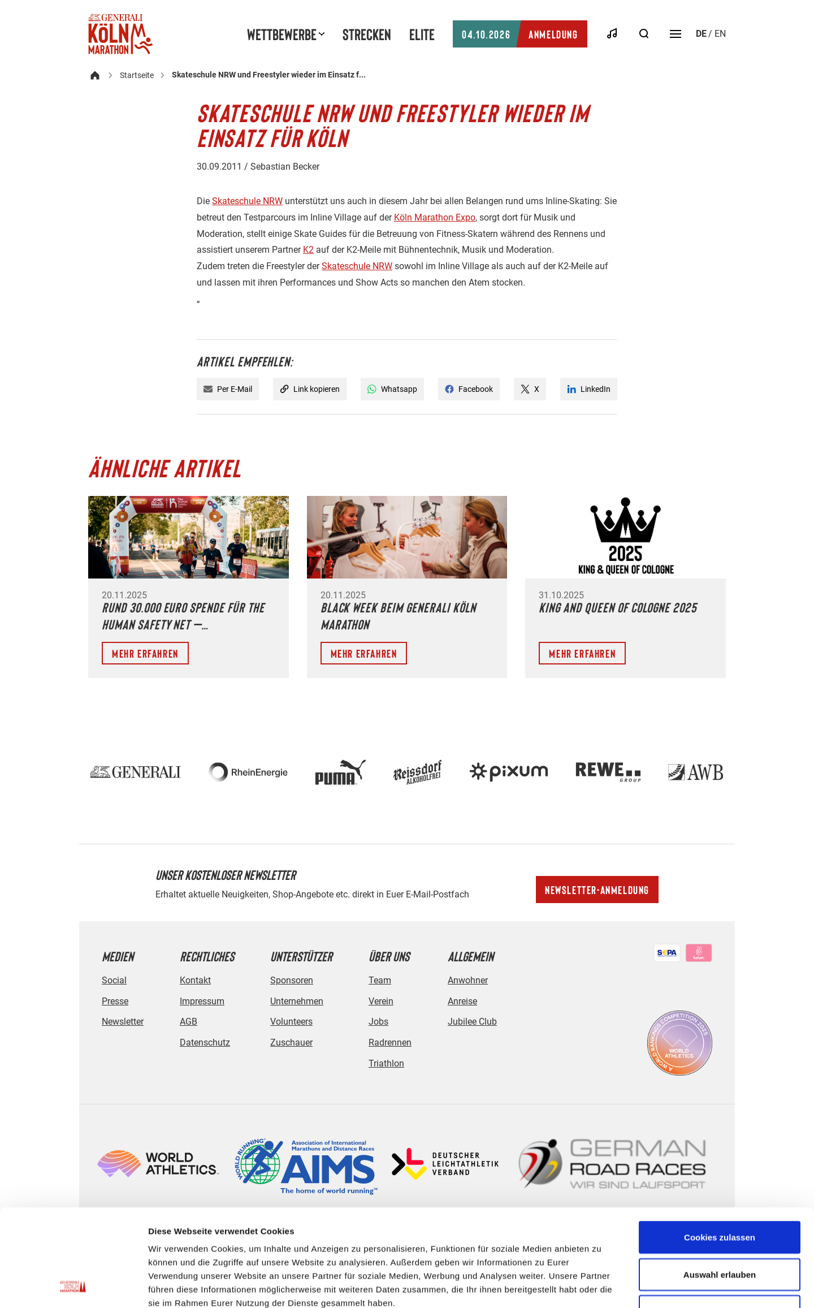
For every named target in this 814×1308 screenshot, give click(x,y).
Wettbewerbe (282, 34)
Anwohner (468, 980)
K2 (308, 249)
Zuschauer (291, 1042)
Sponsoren (291, 980)
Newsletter (123, 1021)
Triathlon (386, 1063)
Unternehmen (296, 1001)
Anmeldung (520, 34)
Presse (115, 1001)
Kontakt (195, 980)
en (720, 33)
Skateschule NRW (247, 201)
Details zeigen (601, 1285)
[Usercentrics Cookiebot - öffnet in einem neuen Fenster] (73, 1285)
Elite (422, 34)
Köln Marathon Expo (434, 217)
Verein (381, 1001)
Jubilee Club (472, 1021)
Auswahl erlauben (719, 1183)
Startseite (137, 75)
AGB (188, 1021)
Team (380, 980)
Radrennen (390, 1042)
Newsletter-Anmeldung (597, 889)
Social (114, 980)
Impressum (202, 1001)
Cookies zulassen (719, 1146)
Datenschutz (205, 1042)
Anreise (462, 1001)
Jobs (378, 1021)
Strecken (367, 34)
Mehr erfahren (145, 653)
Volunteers (291, 1021)
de (701, 33)
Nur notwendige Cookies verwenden (719, 1226)
